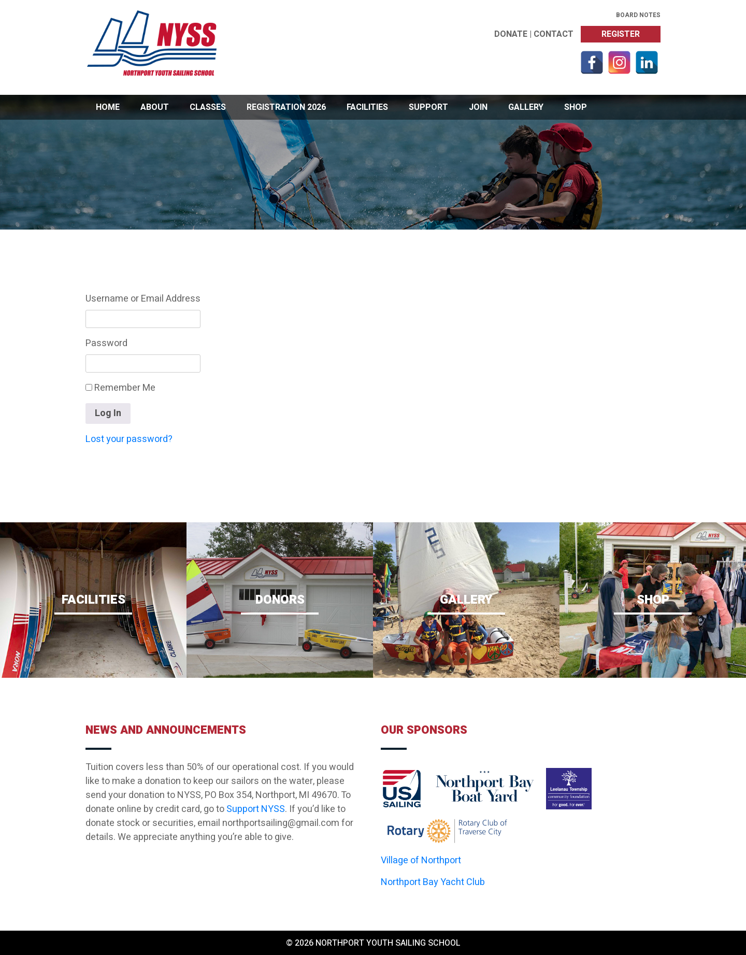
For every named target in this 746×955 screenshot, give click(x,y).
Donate (510, 34)
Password (106, 343)
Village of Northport (421, 860)
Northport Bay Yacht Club (433, 882)
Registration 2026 (286, 107)
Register (620, 34)
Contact (553, 34)
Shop (575, 107)
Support (428, 107)
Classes (208, 107)
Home (108, 107)
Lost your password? (129, 439)
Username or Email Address (142, 299)
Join (478, 107)
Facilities (367, 107)
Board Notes (638, 15)
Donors (280, 603)
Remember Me (120, 388)
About (154, 107)
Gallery (525, 107)
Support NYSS (255, 809)
